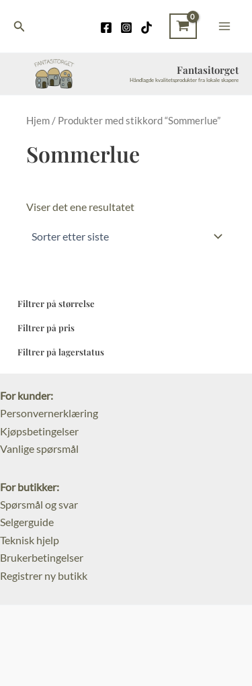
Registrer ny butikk (43, 575)
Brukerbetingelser (41, 557)
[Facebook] (106, 28)
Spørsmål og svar (39, 504)
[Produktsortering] (126, 236)
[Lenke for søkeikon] (19, 26)
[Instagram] (126, 28)
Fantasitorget (208, 70)
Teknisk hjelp (29, 539)
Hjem (38, 120)
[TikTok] (146, 28)
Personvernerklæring (49, 412)
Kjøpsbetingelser (39, 431)
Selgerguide (27, 521)
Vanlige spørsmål (39, 448)
